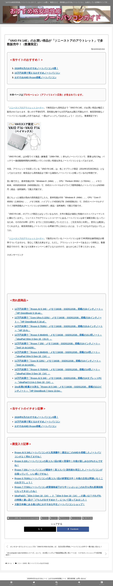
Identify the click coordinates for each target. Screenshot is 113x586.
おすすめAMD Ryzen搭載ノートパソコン (35, 77)
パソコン (44, 518)
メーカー (53, 518)
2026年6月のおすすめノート (35, 579)
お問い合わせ (83, 579)
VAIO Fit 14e (87, 518)
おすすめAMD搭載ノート (57, 579)
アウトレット (64, 518)
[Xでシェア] (40, 529)
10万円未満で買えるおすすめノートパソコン (37, 73)
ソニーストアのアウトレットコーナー (26, 108)
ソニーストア (76, 518)
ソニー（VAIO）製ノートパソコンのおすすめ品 (23, 518)
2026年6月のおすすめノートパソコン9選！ (36, 68)
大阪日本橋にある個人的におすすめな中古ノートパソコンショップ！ (50, 504)
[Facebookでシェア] (73, 529)
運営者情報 (72, 579)
